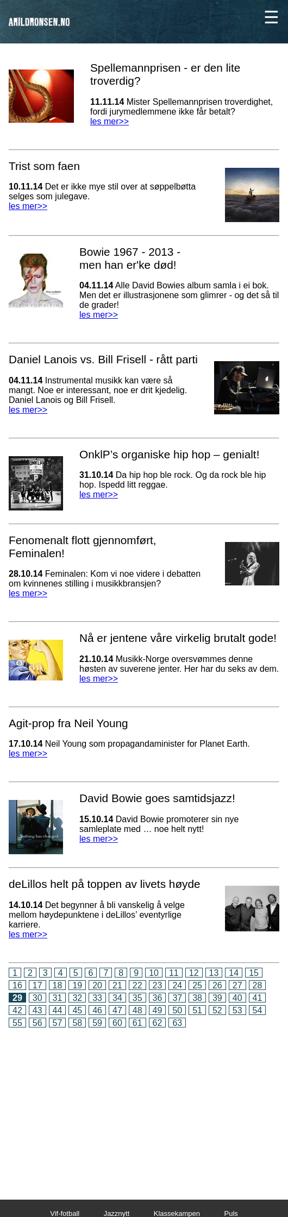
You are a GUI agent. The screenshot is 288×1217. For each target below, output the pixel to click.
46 (97, 1010)
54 (257, 1010)
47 (117, 1010)
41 (257, 997)
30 (37, 997)
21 (117, 985)
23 (157, 985)
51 (197, 1010)
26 (217, 985)
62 (157, 1022)
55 (17, 1022)
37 (177, 997)
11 (174, 973)
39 (217, 997)
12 (194, 973)
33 (97, 997)
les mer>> (109, 121)
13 (214, 973)
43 (37, 1010)
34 (117, 997)
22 (137, 985)
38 (197, 997)
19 (77, 985)
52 (217, 1010)
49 (157, 1010)
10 (154, 973)
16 (17, 985)
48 (137, 1010)
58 (77, 1022)
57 (57, 1022)
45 (77, 1010)
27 (237, 985)
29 (17, 997)
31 (57, 997)
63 (177, 1022)
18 (57, 985)
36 (157, 997)
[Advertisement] (144, 1106)
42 (17, 1010)
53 (237, 1010)
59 (97, 1022)
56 (37, 1022)
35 (137, 997)
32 (77, 997)
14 (234, 973)
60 (117, 1022)
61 (137, 1022)
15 (254, 973)
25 (197, 985)
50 (177, 1010)
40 (237, 997)
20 (97, 985)
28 (257, 985)
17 (37, 985)
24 (177, 985)
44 (57, 1010)
